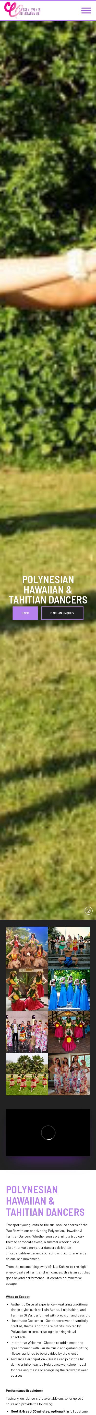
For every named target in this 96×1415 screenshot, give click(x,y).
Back (25, 613)
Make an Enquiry (62, 613)
